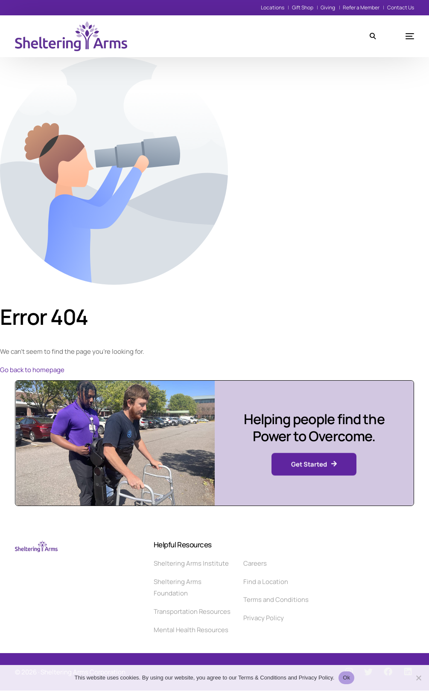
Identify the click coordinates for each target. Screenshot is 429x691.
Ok (346, 677)
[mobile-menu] (399, 36)
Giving (328, 7)
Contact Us (400, 7)
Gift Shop (302, 7)
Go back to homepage (32, 369)
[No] (418, 678)
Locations (272, 7)
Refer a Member (361, 7)
